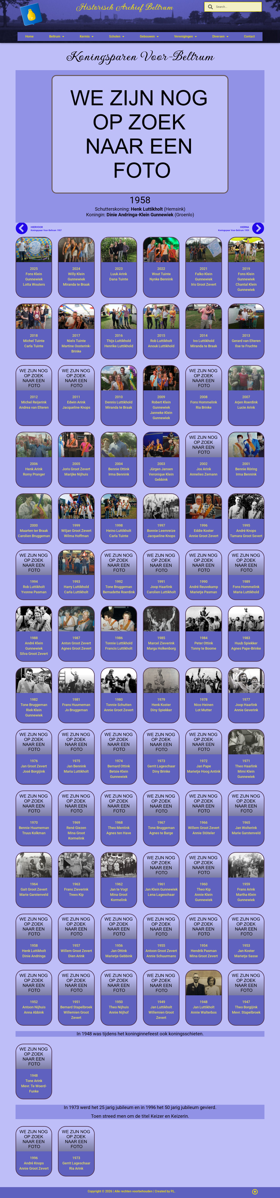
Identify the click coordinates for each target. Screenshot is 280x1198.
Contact (249, 36)
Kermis (87, 36)
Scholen (116, 36)
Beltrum (56, 36)
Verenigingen (185, 36)
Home (29, 36)
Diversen (220, 36)
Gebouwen (149, 36)
